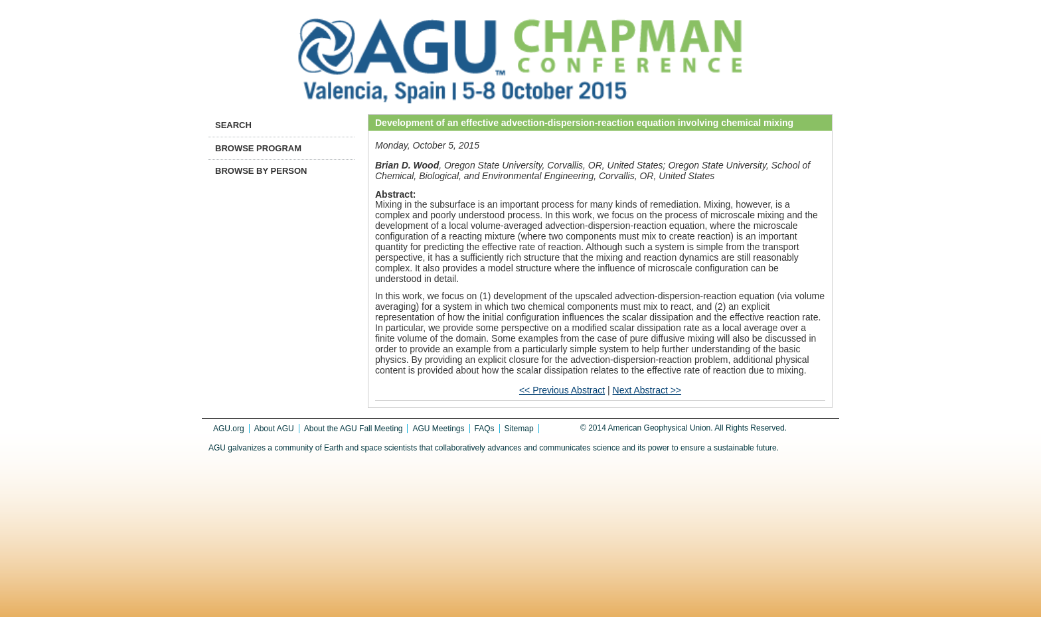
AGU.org (228, 428)
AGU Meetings (438, 428)
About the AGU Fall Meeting (353, 428)
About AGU (274, 428)
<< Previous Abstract (562, 390)
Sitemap (519, 428)
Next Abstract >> (647, 390)
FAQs (485, 428)
